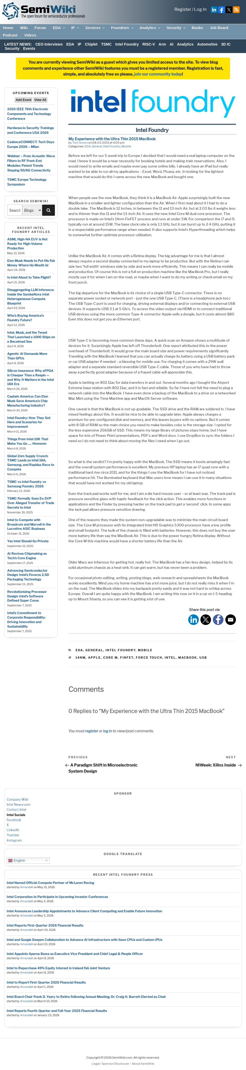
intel (170, 657)
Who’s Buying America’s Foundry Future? (25, 318)
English (16, 860)
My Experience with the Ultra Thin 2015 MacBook (112, 138)
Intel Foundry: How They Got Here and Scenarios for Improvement (28, 422)
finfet (126, 657)
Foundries (122, 28)
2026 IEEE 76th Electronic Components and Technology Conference (29, 114)
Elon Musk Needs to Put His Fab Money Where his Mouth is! (31, 263)
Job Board (219, 28)
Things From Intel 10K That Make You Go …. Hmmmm (27, 441)
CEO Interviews (49, 44)
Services (95, 28)
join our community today (158, 74)
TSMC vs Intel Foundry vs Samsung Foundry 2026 (26, 484)
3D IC (226, 44)
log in (107, 731)
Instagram (14, 840)
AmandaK (26, 887)
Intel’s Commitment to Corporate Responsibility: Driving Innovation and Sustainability (26, 619)
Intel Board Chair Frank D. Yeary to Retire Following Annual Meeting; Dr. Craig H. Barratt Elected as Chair (86, 997)
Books (197, 28)
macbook (187, 657)
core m (110, 657)
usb (203, 657)
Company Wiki (17, 800)
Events (29, 48)
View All (40, 100)
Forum (40, 28)
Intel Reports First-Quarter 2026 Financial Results (45, 925)
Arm (162, 44)
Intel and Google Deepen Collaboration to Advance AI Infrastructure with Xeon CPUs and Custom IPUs (84, 940)
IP (75, 28)
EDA (59, 28)
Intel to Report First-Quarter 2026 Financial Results (46, 982)
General (97, 146)
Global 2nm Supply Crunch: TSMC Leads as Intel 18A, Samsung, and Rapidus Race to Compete (30, 462)
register (91, 731)
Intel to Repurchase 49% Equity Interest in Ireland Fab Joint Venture (58, 968)
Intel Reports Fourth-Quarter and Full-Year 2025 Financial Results (57, 1011)
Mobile (126, 146)
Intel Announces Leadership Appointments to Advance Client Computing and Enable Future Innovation (84, 911)
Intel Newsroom (18, 805)
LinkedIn (13, 830)
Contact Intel (16, 810)
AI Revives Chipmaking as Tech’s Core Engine (27, 556)
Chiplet (91, 44)
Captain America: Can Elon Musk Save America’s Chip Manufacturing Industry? (27, 400)
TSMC (106, 44)
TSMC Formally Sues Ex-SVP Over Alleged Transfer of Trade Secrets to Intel (30, 502)
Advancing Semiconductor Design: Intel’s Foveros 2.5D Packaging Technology (28, 575)
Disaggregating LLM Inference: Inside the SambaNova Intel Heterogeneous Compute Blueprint (30, 296)
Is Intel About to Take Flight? (29, 277)
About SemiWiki (143, 1063)
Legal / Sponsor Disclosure (111, 1063)
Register (182, 9)
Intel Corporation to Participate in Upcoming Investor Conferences (57, 897)
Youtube (13, 835)
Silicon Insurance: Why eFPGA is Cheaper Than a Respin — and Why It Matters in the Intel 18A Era (30, 377)
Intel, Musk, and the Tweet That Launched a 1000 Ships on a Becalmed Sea (31, 337)
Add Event (23, 100)
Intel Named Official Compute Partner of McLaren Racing (50, 883)
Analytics (150, 28)
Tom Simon (80, 142)
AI (171, 44)
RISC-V (148, 44)
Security (176, 28)
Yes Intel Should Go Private (28, 541)
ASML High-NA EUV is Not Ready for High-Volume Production (27, 243)
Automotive (207, 44)
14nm (81, 657)
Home (8, 28)
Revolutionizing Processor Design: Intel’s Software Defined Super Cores (27, 596)
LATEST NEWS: (18, 44)
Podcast (10, 35)
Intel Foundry (127, 44)
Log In (200, 9)
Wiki (24, 28)
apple (94, 657)
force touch (149, 657)
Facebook (14, 820)
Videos (30, 35)
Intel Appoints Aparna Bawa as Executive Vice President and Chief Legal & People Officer (75, 954)
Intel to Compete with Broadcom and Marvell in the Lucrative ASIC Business (29, 524)
